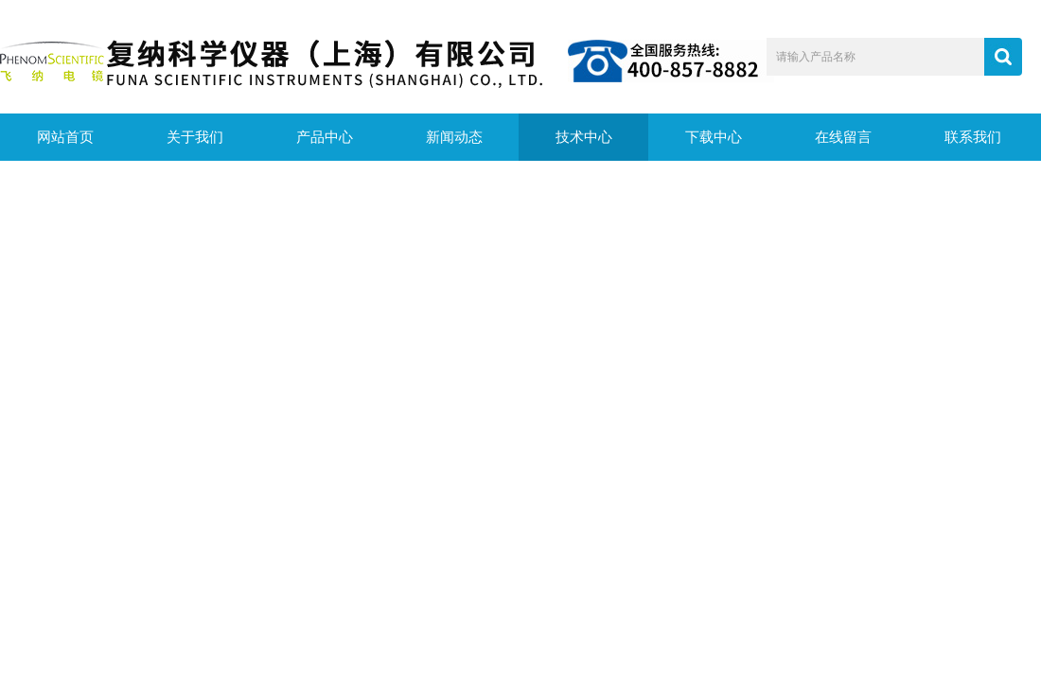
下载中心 (713, 137)
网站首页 (65, 137)
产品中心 (324, 137)
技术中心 (584, 137)
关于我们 (195, 137)
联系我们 (972, 137)
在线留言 (843, 137)
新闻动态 (454, 137)
